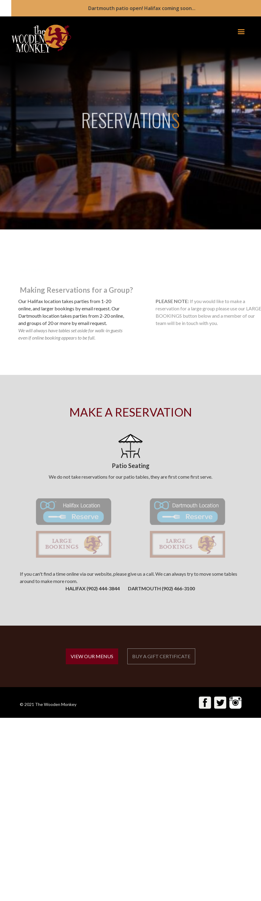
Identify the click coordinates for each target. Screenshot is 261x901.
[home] (37, 38)
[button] (241, 31)
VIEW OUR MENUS (92, 656)
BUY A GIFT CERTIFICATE (161, 656)
